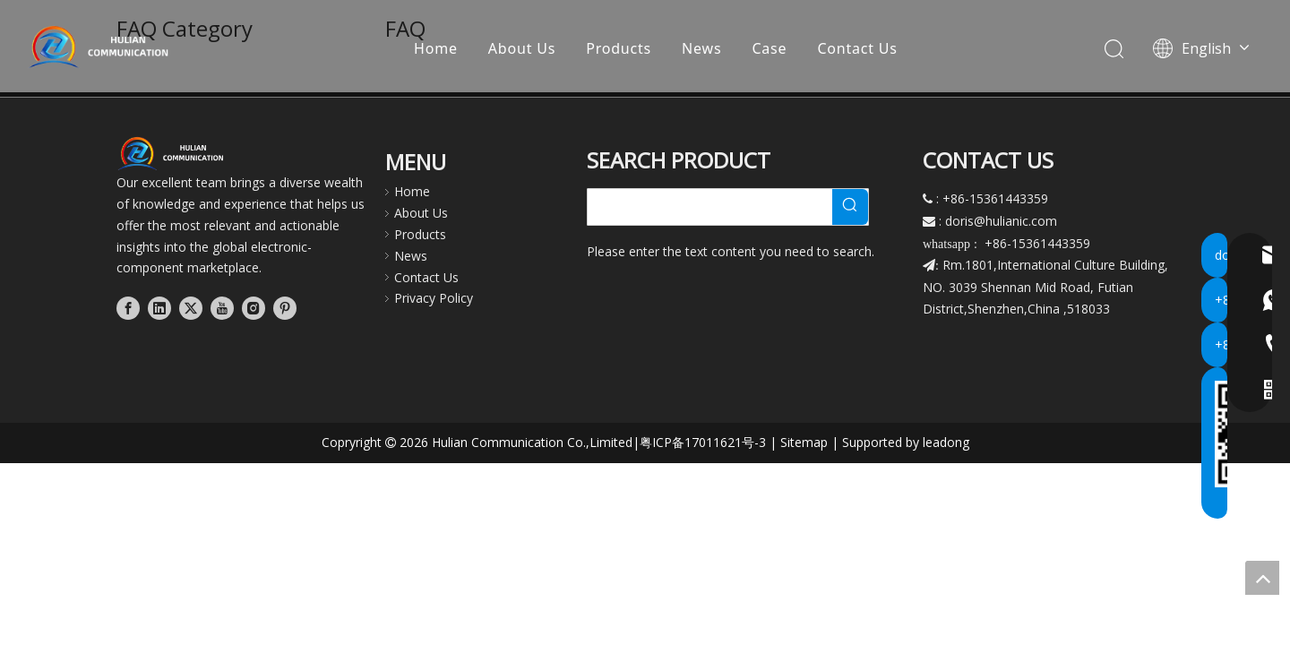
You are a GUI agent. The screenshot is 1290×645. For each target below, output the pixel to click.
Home (437, 49)
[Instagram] (253, 308)
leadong (946, 442)
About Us (522, 49)
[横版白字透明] (174, 152)
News (702, 49)
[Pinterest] (285, 308)
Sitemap (804, 442)
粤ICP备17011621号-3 (703, 442)
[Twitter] (190, 308)
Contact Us (858, 49)
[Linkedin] (159, 308)
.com (1042, 220)
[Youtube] (222, 308)
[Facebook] (128, 308)
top (1262, 578)
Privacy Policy (433, 297)
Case (769, 49)
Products (619, 49)
